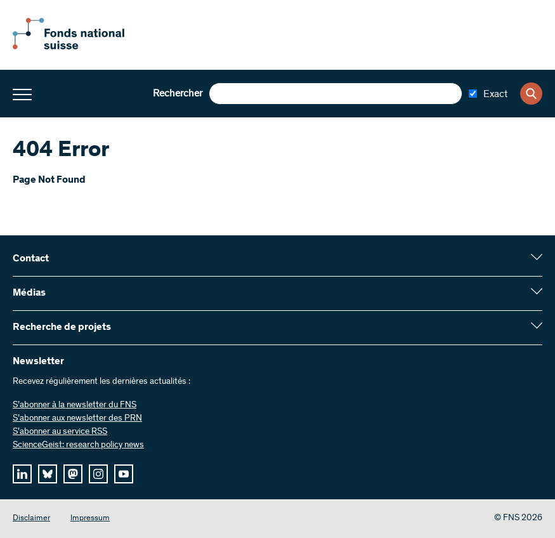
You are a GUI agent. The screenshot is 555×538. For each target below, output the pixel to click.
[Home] (82, 47)
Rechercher (177, 94)
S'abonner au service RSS (60, 432)
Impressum (90, 519)
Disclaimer (31, 519)
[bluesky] (47, 473)
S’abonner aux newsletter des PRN (77, 418)
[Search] (531, 93)
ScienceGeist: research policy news (78, 445)
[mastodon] (72, 473)
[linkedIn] (22, 473)
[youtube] (123, 473)
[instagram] (98, 473)
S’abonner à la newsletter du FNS (74, 405)
